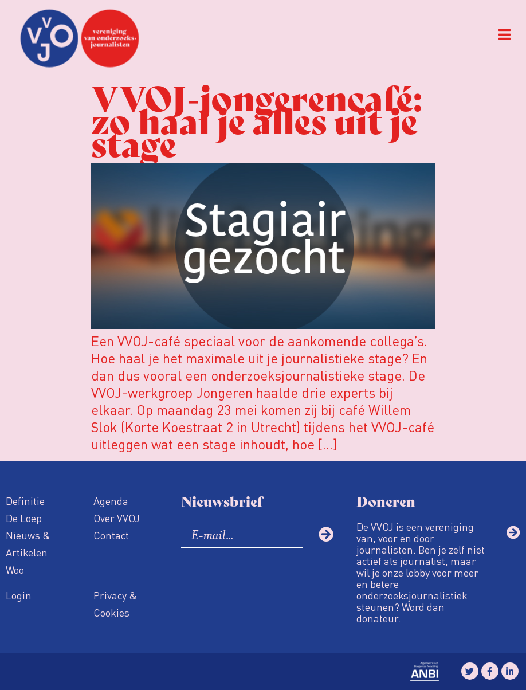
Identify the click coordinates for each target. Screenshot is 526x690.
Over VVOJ (116, 517)
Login (19, 595)
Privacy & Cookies (115, 604)
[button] (504, 35)
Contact (111, 535)
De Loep (24, 517)
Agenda (110, 500)
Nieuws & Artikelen (28, 543)
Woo (15, 569)
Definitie (25, 500)
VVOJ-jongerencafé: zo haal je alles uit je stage (256, 119)
